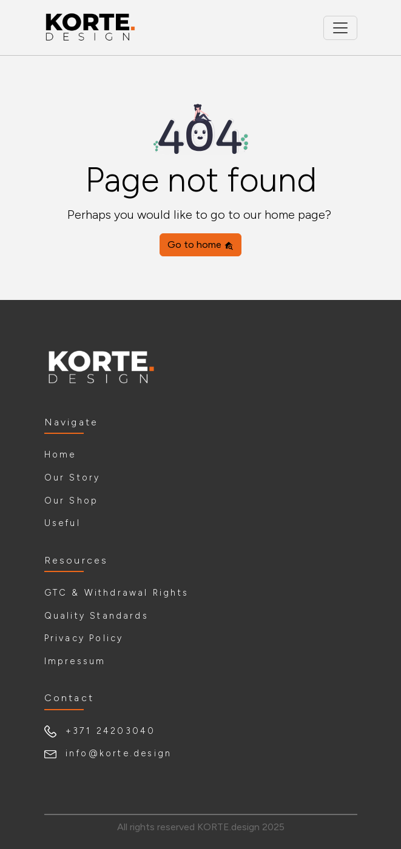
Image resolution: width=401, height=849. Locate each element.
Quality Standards (96, 615)
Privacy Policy (84, 638)
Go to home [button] (200, 244)
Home (60, 454)
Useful (62, 523)
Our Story (72, 477)
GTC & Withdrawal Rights (116, 592)
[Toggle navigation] (340, 28)
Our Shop (71, 500)
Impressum (75, 661)
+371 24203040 (111, 730)
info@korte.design (119, 753)
